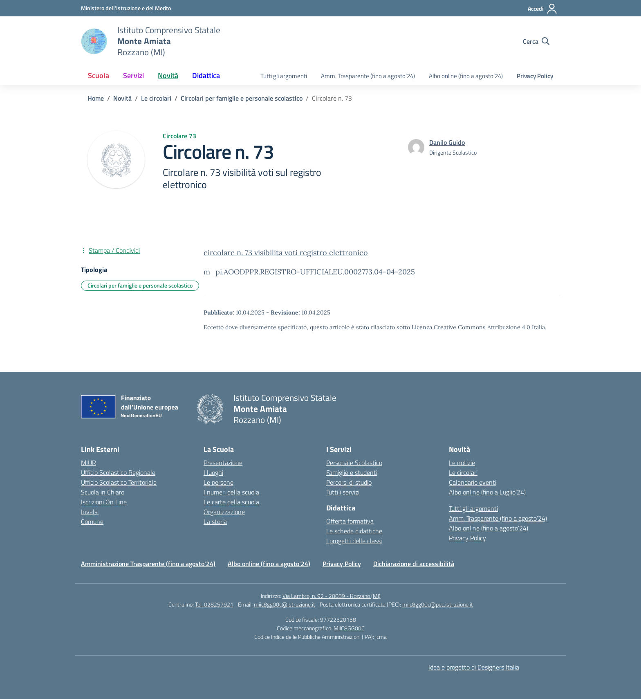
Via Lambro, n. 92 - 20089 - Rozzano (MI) (331, 595)
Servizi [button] (133, 75)
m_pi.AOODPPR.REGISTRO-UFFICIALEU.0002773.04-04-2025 (309, 271)
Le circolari (463, 472)
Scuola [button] (98, 75)
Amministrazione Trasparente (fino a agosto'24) (148, 564)
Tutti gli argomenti (283, 76)
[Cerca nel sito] (536, 41)
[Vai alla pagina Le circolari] (156, 98)
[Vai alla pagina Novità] (122, 98)
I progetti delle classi (354, 541)
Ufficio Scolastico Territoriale (119, 482)
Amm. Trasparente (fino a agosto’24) (368, 76)
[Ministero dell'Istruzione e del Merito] (126, 8)
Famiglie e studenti (351, 472)
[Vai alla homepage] (94, 41)
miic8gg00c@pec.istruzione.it (437, 604)
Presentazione (223, 462)
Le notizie (462, 462)
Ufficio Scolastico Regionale (118, 472)
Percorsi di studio (349, 482)
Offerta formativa (350, 521)
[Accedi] (542, 8)
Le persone (218, 482)
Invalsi (90, 512)
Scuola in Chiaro (102, 492)
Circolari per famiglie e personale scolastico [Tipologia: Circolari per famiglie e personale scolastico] (140, 285)
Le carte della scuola (231, 502)
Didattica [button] (206, 75)
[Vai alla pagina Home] (95, 98)
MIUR (88, 462)
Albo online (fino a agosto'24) (269, 564)
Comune (92, 521)
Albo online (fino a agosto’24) (466, 76)
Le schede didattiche (354, 531)
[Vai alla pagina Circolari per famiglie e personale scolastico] (242, 98)
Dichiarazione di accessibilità (413, 564)
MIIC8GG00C (349, 628)
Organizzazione (224, 512)
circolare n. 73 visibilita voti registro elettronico (286, 252)
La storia (215, 521)
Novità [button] (168, 75)
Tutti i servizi (342, 492)
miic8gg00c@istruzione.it (284, 604)
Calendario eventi (472, 482)
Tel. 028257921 (214, 604)
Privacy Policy (535, 76)
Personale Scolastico (354, 462)
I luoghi (213, 472)
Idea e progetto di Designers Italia (473, 667)
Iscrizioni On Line (104, 502)
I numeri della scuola (231, 492)
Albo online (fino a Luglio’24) (487, 492)
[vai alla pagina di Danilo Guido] (447, 142)
